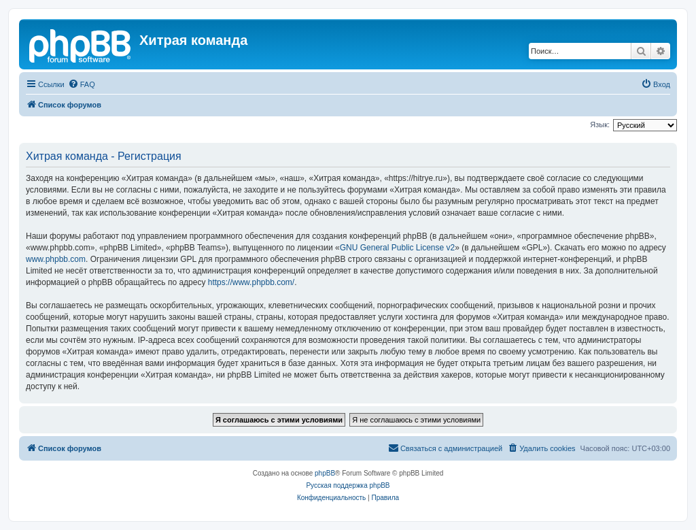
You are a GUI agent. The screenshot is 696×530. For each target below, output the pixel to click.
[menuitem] (81, 84)
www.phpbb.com (56, 259)
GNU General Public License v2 (397, 247)
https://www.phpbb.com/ (251, 282)
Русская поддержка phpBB (347, 485)
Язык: (600, 124)
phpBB (325, 473)
